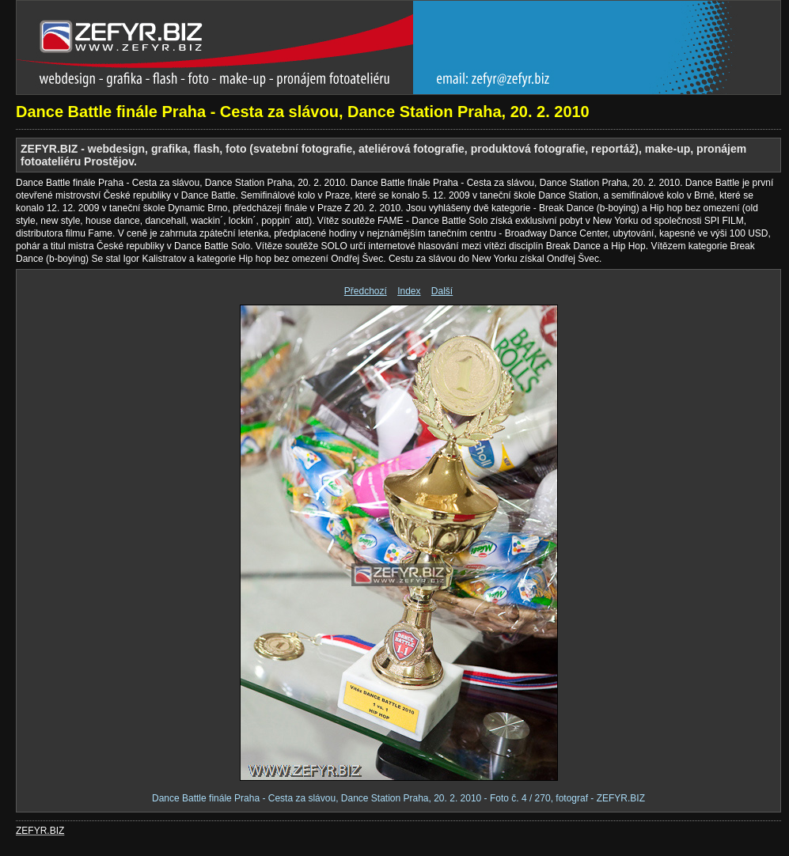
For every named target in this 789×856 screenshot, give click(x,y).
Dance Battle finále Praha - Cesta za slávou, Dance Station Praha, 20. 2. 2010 (303, 111)
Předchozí (365, 291)
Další (442, 291)
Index (408, 291)
